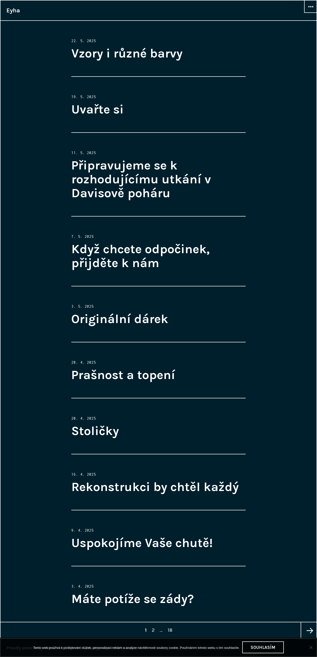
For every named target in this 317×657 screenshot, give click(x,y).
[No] (310, 647)
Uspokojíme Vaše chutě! (142, 543)
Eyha (13, 10)
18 (170, 627)
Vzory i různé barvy (127, 53)
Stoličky (95, 431)
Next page (309, 630)
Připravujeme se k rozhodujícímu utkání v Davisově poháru (141, 179)
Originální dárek (119, 319)
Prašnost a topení (123, 375)
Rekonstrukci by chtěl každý (155, 487)
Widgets (311, 12)
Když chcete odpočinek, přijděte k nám (140, 256)
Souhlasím (263, 647)
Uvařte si (97, 109)
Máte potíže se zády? (132, 599)
